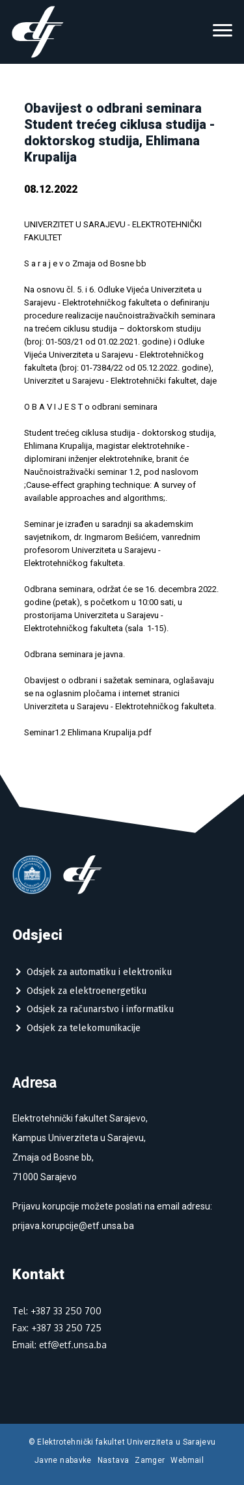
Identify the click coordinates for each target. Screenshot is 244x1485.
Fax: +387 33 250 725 (57, 1327)
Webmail (187, 1460)
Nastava (113, 1460)
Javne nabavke (63, 1460)
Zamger (150, 1460)
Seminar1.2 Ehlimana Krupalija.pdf (88, 732)
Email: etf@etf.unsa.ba (59, 1344)
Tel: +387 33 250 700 (57, 1310)
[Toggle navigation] (223, 31)
